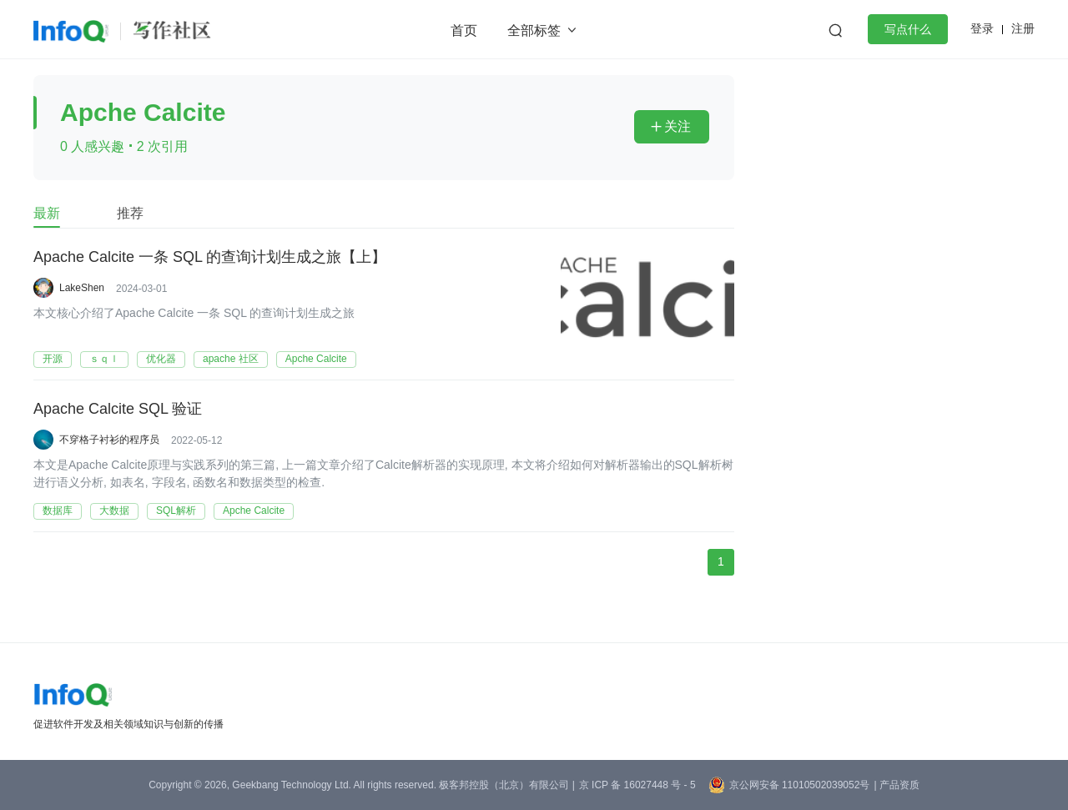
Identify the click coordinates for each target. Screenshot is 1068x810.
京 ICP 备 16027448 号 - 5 (637, 785)
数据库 (58, 510)
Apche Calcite (316, 359)
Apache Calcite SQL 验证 (117, 409)
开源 (53, 359)
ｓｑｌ (104, 359)
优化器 (161, 359)
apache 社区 (231, 359)
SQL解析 (176, 510)
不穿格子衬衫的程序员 (109, 439)
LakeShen (81, 288)
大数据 (114, 510)
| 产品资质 (896, 785)
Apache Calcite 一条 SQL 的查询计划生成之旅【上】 (209, 257)
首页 (464, 30)
